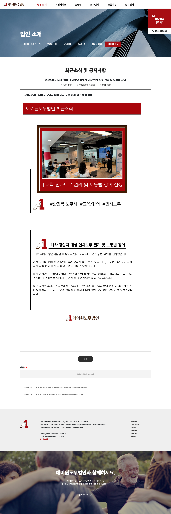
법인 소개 (42, 4)
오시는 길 (81, 44)
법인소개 (134, 421)
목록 (85, 359)
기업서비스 (60, 4)
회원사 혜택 (97, 44)
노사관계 (94, 4)
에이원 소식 (113, 44)
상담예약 (67, 44)
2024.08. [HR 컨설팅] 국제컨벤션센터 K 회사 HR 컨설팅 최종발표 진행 (55, 387)
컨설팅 (78, 4)
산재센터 (129, 4)
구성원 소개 (52, 44)
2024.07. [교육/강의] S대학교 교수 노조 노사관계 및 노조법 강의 (53, 394)
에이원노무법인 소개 (32, 44)
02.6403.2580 (159, 31)
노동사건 (112, 4)
